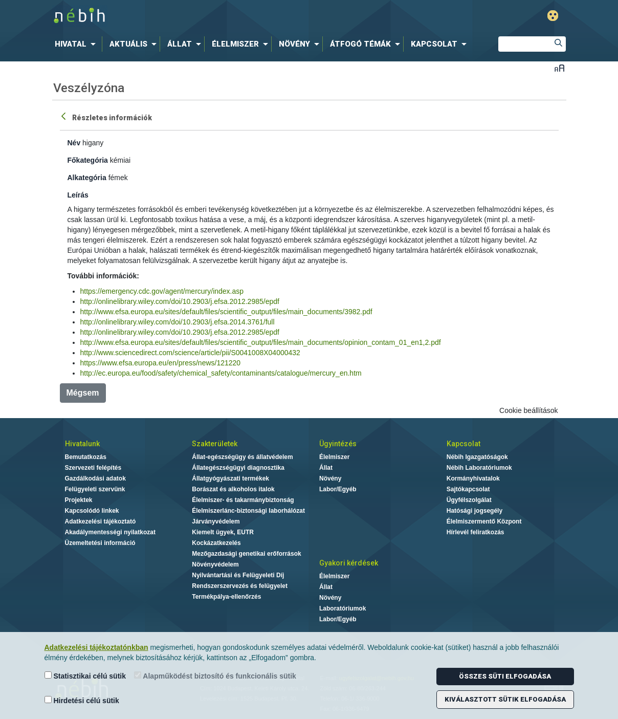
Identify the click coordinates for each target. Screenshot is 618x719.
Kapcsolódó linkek (92, 510)
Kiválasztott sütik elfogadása (505, 699)
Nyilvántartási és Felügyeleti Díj (238, 575)
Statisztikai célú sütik (85, 675)
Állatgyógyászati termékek (230, 478)
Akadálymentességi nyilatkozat (110, 532)
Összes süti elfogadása (505, 676)
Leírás (78, 195)
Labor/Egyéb (338, 489)
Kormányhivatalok (473, 478)
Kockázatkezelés (216, 543)
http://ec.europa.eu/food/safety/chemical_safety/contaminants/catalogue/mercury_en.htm (221, 373)
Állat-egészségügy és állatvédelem (242, 457)
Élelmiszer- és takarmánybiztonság (243, 500)
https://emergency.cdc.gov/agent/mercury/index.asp (162, 291)
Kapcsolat (463, 444)
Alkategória (87, 177)
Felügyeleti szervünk (95, 489)
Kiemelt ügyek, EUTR (223, 532)
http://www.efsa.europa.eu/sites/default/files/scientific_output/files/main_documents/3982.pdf (226, 312)
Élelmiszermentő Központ (484, 521)
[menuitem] (77, 44)
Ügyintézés (338, 444)
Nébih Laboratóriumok (479, 467)
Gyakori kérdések (348, 563)
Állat (326, 467)
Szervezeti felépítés (93, 467)
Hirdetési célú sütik (82, 700)
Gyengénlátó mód (552, 15)
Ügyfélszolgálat (469, 500)
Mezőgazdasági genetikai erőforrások (246, 553)
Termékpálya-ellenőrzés (226, 596)
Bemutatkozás (85, 457)
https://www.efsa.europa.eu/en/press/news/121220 (160, 363)
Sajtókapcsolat (468, 489)
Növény (330, 478)
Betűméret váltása (559, 67)
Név (74, 143)
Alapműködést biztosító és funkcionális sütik (215, 675)
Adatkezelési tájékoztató (100, 521)
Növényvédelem (215, 564)
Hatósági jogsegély (474, 510)
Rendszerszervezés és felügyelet (240, 586)
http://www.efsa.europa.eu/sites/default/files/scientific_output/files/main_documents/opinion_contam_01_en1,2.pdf (260, 342)
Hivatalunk (82, 444)
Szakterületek (214, 444)
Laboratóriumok (342, 608)
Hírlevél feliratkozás (475, 532)
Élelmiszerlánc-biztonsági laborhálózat (248, 510)
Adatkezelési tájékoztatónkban (96, 647)
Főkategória (88, 160)
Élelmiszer (334, 457)
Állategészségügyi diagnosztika (238, 467)
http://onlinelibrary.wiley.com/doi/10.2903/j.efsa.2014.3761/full (177, 322)
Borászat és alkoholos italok (233, 489)
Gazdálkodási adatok (95, 478)
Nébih (200, 16)
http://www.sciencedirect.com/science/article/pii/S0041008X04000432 (190, 352)
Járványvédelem (215, 521)
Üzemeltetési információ (100, 543)
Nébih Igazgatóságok (477, 457)
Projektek (79, 500)
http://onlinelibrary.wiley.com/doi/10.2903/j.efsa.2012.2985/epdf (179, 301)
